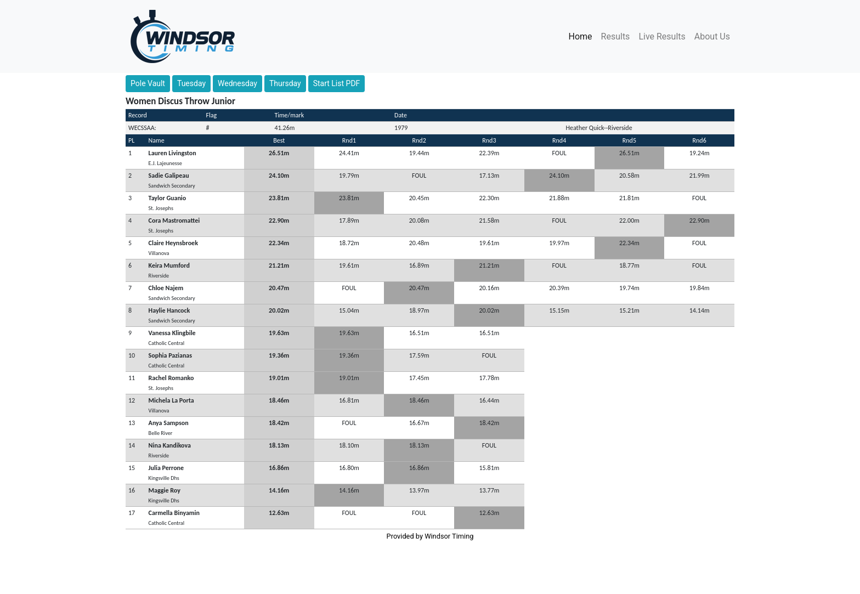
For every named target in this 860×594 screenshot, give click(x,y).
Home (583, 36)
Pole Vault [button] (148, 83)
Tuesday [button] (191, 83)
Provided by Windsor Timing (430, 536)
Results (615, 36)
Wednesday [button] (237, 83)
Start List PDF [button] (336, 83)
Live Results (661, 36)
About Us (712, 36)
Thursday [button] (285, 83)
